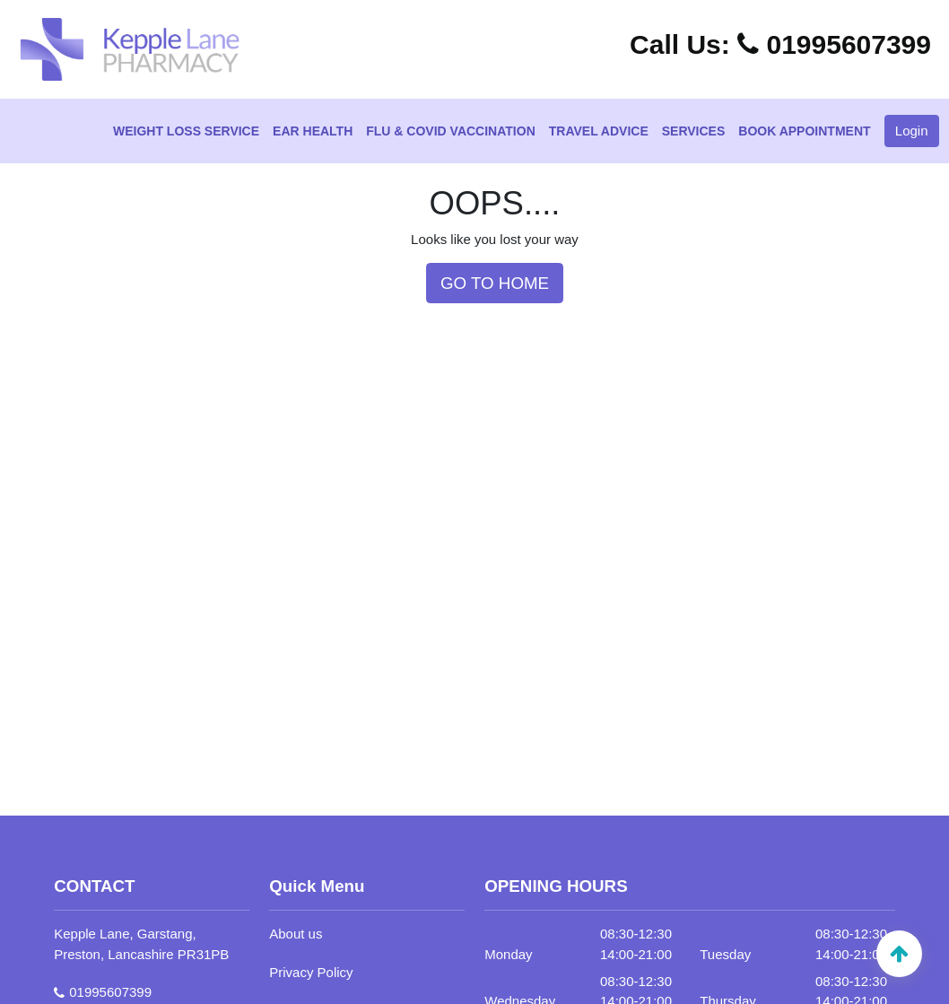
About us (295, 933)
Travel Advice (599, 131)
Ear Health (313, 131)
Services (694, 131)
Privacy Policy (311, 972)
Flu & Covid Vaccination (450, 131)
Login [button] (911, 130)
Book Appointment (804, 131)
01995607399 (780, 44)
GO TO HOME (494, 283)
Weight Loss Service (186, 131)
